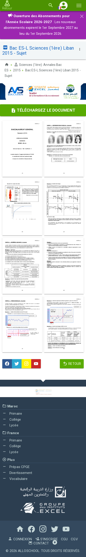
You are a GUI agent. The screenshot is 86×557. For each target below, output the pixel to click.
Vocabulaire (15, 479)
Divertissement (17, 473)
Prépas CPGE (16, 467)
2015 (16, 70)
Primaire (12, 414)
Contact (38, 543)
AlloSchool (28, 551)
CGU (64, 539)
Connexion (20, 539)
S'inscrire (46, 539)
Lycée (10, 425)
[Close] (82, 15)
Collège (11, 419)
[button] (63, 5)
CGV (74, 539)
